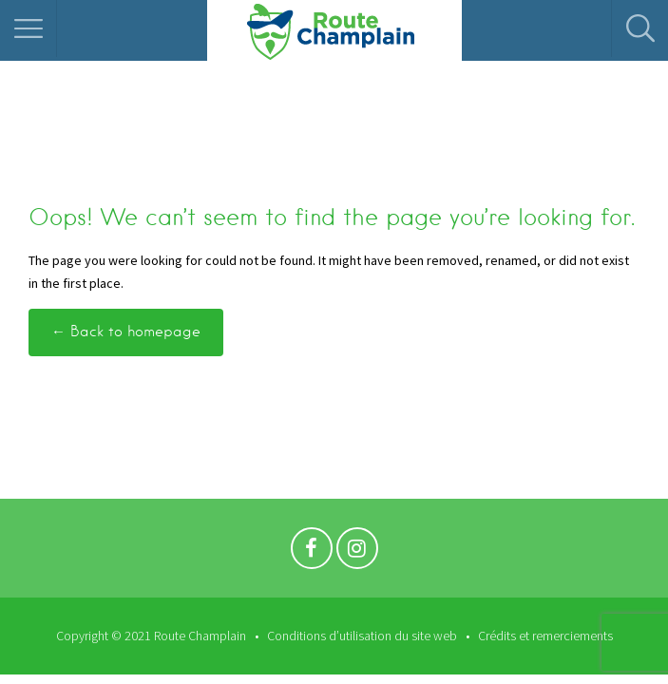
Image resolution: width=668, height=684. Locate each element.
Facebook (312, 553)
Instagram (357, 553)
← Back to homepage (125, 331)
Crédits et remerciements (545, 635)
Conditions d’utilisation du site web (362, 635)
